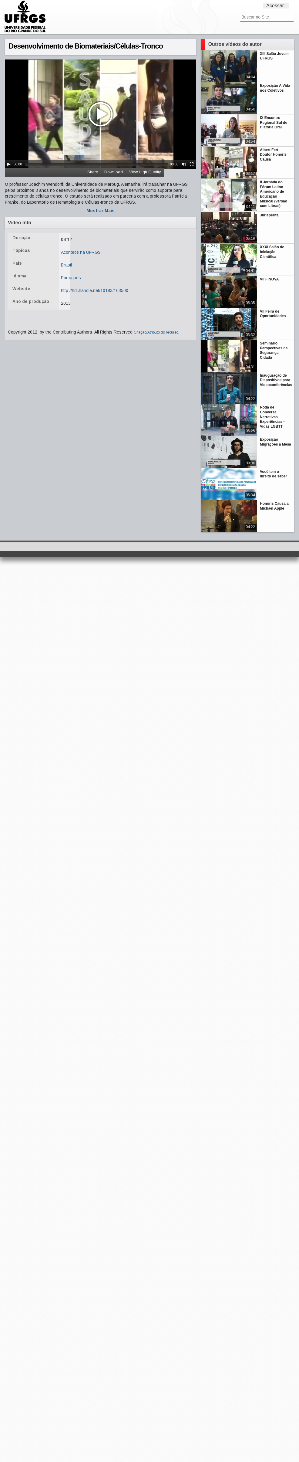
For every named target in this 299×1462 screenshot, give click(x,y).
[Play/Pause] (8, 164)
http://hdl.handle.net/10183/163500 (94, 290)
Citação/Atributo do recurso (156, 332)
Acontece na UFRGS (81, 252)
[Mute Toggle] (183, 164)
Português (71, 277)
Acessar (275, 5)
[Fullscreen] (191, 164)
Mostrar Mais (100, 210)
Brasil (66, 265)
